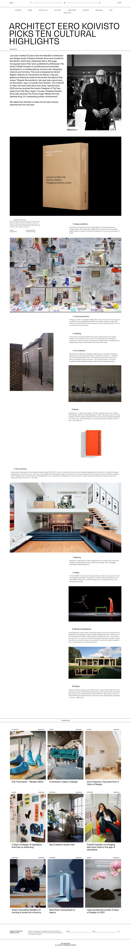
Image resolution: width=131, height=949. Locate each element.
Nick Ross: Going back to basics (62, 911)
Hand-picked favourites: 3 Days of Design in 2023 (103, 911)
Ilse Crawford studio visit (61, 844)
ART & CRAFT (15, 729)
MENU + (12, 3)
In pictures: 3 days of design (63, 781)
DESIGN (51, 729)
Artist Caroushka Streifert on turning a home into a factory (26, 911)
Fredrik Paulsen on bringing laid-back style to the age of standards (101, 847)
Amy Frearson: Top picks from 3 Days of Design (103, 783)
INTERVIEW (52, 792)
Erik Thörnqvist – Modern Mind (27, 781)
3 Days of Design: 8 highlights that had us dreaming (27, 846)
